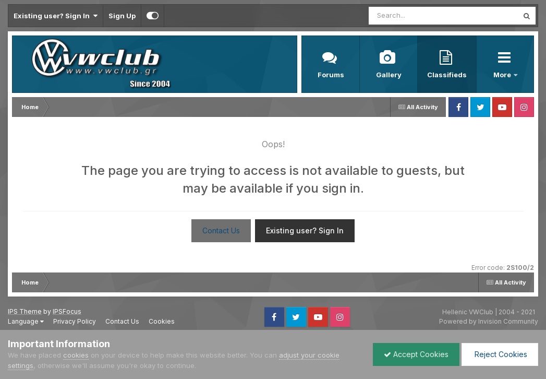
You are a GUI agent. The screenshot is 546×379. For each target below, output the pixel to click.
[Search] (415, 16)
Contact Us (221, 230)
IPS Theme (25, 311)
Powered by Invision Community (488, 321)
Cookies (162, 321)
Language (26, 321)
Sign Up (122, 15)
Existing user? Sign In (56, 16)
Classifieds (447, 74)
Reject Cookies (499, 354)
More (503, 74)
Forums (331, 74)
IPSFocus (67, 311)
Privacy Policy (74, 321)
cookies (76, 355)
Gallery (389, 74)
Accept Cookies (416, 354)
